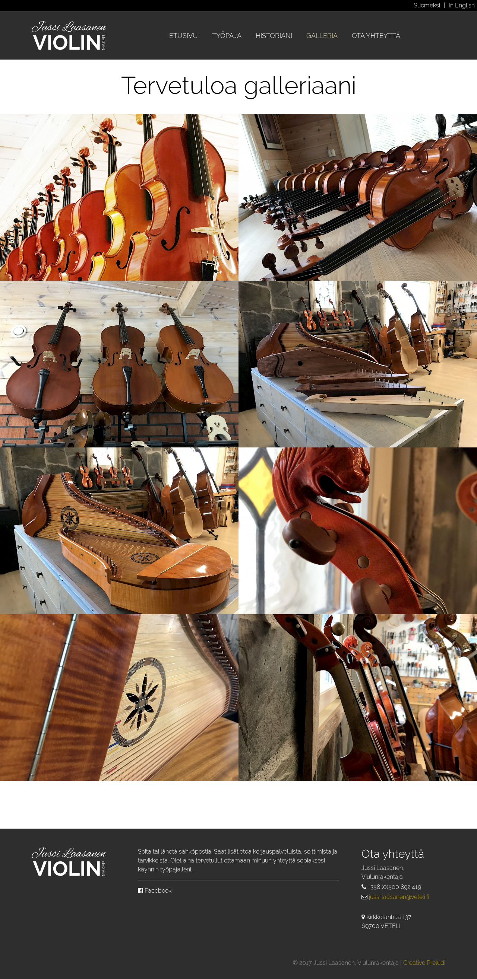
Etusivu (183, 35)
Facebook (154, 890)
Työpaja (226, 35)
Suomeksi (427, 5)
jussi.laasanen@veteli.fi (399, 896)
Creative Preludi (424, 962)
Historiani (274, 35)
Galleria (322, 35)
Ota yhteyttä (376, 35)
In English (462, 5)
